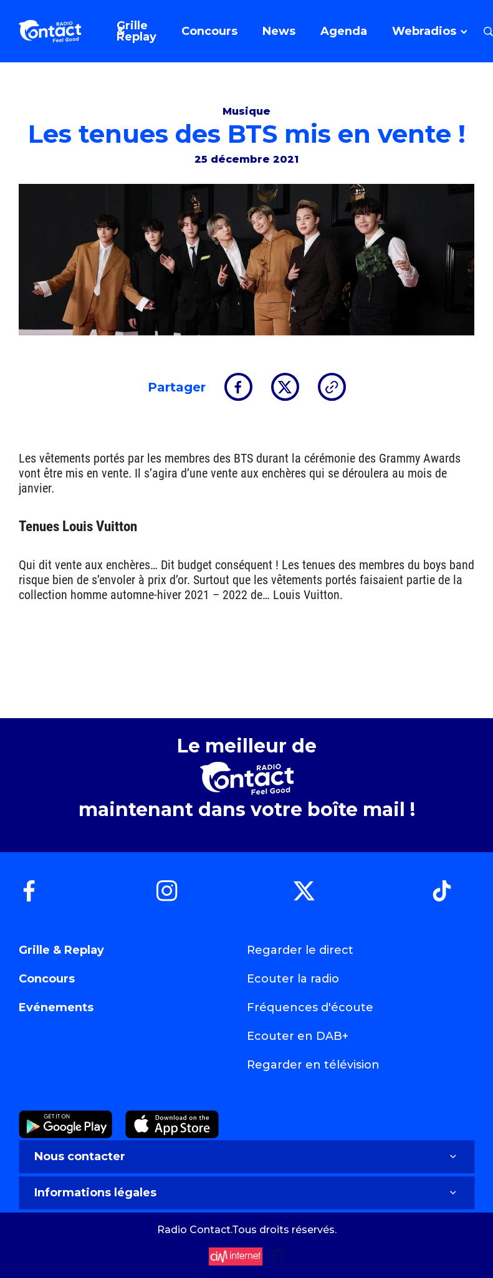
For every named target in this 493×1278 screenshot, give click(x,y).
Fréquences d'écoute (310, 1007)
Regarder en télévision (313, 1065)
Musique (246, 111)
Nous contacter (246, 1156)
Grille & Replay (61, 950)
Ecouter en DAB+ (297, 1036)
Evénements (56, 1007)
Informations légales (246, 1192)
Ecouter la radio (293, 979)
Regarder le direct (300, 950)
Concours (47, 979)
